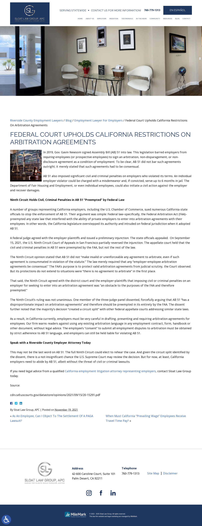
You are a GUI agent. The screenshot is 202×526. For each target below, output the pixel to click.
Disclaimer (170, 473)
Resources (167, 18)
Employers (101, 18)
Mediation (113, 18)
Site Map (153, 473)
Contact (186, 18)
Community (155, 18)
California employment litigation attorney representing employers (110, 371)
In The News (141, 18)
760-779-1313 (152, 10)
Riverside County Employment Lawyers (36, 120)
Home (80, 18)
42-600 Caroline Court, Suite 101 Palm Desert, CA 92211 (93, 476)
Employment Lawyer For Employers (98, 120)
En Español (178, 10)
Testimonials (127, 18)
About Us (90, 18)
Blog (177, 18)
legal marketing (113, 516)
